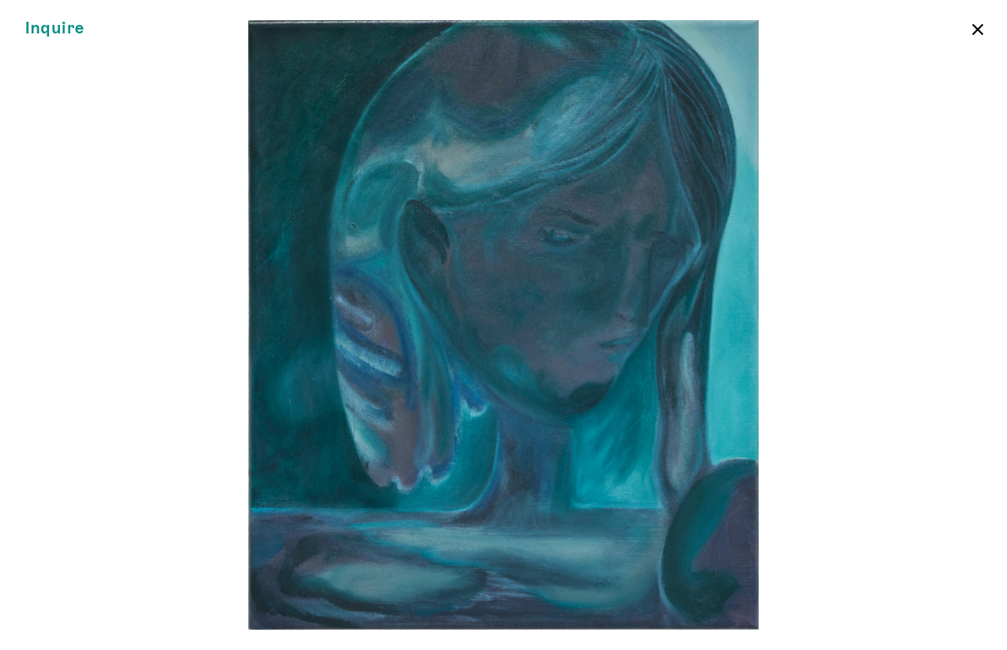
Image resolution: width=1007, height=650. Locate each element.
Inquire (55, 28)
